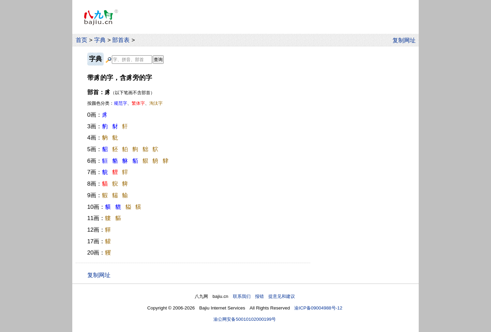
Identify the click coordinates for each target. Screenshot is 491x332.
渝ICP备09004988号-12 (318, 308)
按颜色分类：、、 (125, 103)
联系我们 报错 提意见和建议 (264, 296)
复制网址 (405, 40)
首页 (81, 40)
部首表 (121, 40)
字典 (100, 40)
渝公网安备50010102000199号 (244, 319)
